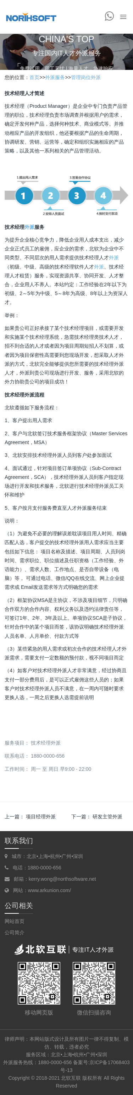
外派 (29, 227)
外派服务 (55, 77)
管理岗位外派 (86, 77)
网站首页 (14, 921)
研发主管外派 (107, 816)
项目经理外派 (41, 816)
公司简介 (14, 932)
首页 (34, 77)
